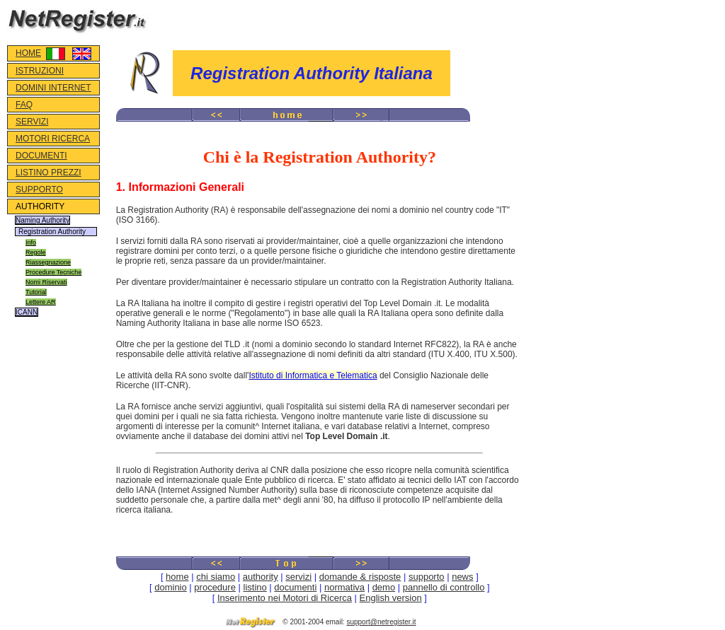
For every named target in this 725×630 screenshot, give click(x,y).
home (177, 576)
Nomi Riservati (46, 282)
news (462, 576)
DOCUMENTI (41, 156)
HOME (28, 53)
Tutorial (36, 292)
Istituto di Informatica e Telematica (313, 375)
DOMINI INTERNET (53, 88)
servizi (298, 576)
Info (30, 242)
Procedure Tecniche (53, 272)
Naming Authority (42, 220)
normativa (344, 587)
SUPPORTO (39, 189)
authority (260, 576)
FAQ (24, 105)
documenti (295, 587)
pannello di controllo (444, 587)
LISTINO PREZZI (48, 172)
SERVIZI (32, 122)
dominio (170, 587)
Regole (35, 252)
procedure (215, 587)
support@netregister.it (381, 622)
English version (391, 598)
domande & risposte (360, 576)
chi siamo (215, 576)
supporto (427, 576)
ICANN (27, 312)
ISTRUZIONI (40, 71)
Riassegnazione (48, 262)
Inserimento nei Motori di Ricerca (284, 598)
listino (255, 587)
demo (384, 587)
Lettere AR (40, 301)
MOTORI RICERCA (53, 139)
